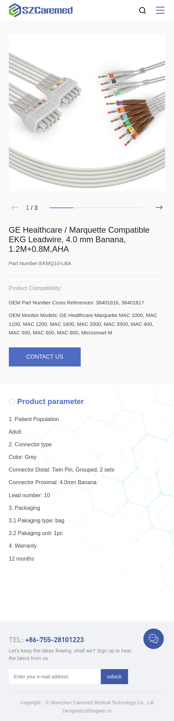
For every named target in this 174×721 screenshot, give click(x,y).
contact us (44, 357)
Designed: (73, 710)
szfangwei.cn (98, 710)
